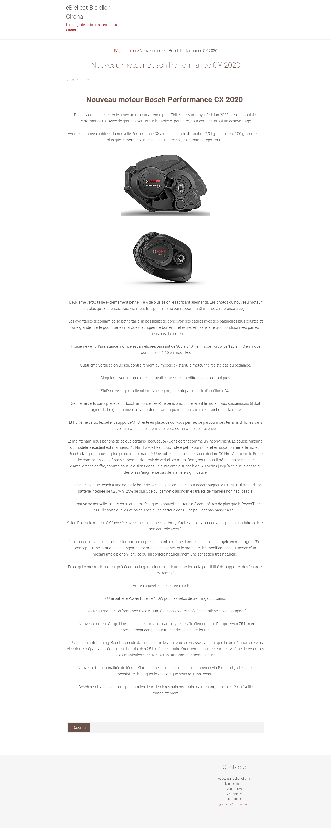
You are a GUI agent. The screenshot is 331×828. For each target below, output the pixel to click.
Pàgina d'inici (125, 51)
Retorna (79, 727)
